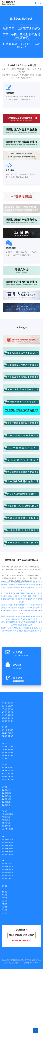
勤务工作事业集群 (27, 960)
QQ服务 (17, 665)
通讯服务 (4, 752)
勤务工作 (4, 743)
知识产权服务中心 (28, 562)
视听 (3, 836)
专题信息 (4, 892)
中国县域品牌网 (34, 582)
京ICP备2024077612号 (31, 963)
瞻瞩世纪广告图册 (7, 866)
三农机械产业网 (18, 568)
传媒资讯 (4, 895)
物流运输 (10, 718)
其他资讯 (4, 910)
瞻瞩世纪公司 (5, 556)
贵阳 (32, 605)
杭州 (21, 605)
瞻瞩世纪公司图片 (7, 863)
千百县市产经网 (34, 579)
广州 (5, 602)
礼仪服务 (10, 755)
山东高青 (38, 605)
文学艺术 (4, 787)
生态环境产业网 (25, 571)
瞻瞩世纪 (19, 960)
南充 (29, 605)
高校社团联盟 (6, 817)
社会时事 (4, 907)
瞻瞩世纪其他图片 (7, 878)
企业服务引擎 (35, 559)
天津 (13, 602)
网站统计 (21, 963)
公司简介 (10, 703)
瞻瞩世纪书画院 (6, 799)
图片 (3, 860)
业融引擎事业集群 (10, 559)
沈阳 (20, 602)
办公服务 (10, 746)
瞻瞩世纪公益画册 (7, 875)
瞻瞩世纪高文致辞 (7, 842)
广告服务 (4, 749)
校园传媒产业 (6, 826)
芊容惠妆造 (18, 600)
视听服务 (10, 749)
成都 (31, 602)
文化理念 (10, 706)
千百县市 (10, 770)
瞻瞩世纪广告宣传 (7, 845)
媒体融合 (10, 767)
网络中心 (25, 579)
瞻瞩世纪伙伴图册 (7, 869)
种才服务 (4, 758)
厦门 (25, 605)
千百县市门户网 (6, 579)
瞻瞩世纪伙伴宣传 (7, 848)
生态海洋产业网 (20, 574)
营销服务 (10, 752)
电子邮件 (17, 652)
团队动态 (10, 736)
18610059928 (18, 681)
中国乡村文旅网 (16, 585)
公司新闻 (10, 730)
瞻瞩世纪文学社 (6, 790)
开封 (38, 602)
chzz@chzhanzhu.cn (21, 655)
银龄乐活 (4, 779)
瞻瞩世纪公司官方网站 (9, 960)
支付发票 (4, 718)
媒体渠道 (4, 721)
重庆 (16, 602)
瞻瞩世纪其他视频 (7, 854)
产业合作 (4, 811)
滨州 (14, 605)
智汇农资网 (7, 571)
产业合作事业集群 (24, 559)
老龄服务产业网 (20, 594)
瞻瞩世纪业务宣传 (7, 851)
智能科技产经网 (6, 597)
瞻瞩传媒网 (13, 591)
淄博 (10, 605)
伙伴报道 (4, 898)
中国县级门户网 (16, 582)
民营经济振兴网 (18, 597)
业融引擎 (4, 764)
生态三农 (4, 773)
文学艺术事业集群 (25, 556)
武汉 (27, 602)
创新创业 (4, 901)
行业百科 (4, 913)
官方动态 (4, 727)
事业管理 (4, 715)
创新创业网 (28, 597)
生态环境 (10, 773)
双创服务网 (36, 597)
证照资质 (10, 712)
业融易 (36, 960)
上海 (9, 602)
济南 (7, 605)
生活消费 (10, 779)
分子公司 (4, 709)
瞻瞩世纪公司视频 (7, 839)
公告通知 (4, 733)
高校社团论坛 (6, 820)
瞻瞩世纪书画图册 (7, 872)
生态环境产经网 (8, 574)
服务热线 (17, 678)
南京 (24, 602)
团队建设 (10, 715)
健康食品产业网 (31, 594)
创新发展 (10, 776)
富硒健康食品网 (34, 591)
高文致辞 (10, 733)
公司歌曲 (10, 709)
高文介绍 (4, 706)
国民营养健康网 (23, 591)
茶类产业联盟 (6, 823)
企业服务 (4, 767)
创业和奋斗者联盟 (7, 829)
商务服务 (4, 755)
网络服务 (4, 746)
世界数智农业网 (29, 568)
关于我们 (4, 703)
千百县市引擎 (17, 579)
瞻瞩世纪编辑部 (6, 793)
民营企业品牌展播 (7, 814)
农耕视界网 (15, 571)
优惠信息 (4, 736)
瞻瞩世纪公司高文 (15, 562)
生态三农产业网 (6, 568)
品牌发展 (4, 770)
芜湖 (18, 605)
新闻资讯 (4, 886)
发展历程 (4, 712)
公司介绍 (4, 730)
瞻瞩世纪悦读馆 (6, 802)
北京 (2, 602)
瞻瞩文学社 (15, 556)
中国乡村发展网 (28, 585)
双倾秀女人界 (27, 600)
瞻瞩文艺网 (5, 591)
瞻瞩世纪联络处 (6, 796)
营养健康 (4, 776)
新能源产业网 (31, 574)
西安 (35, 602)
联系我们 (10, 721)
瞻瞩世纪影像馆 (6, 805)
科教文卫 (4, 904)
